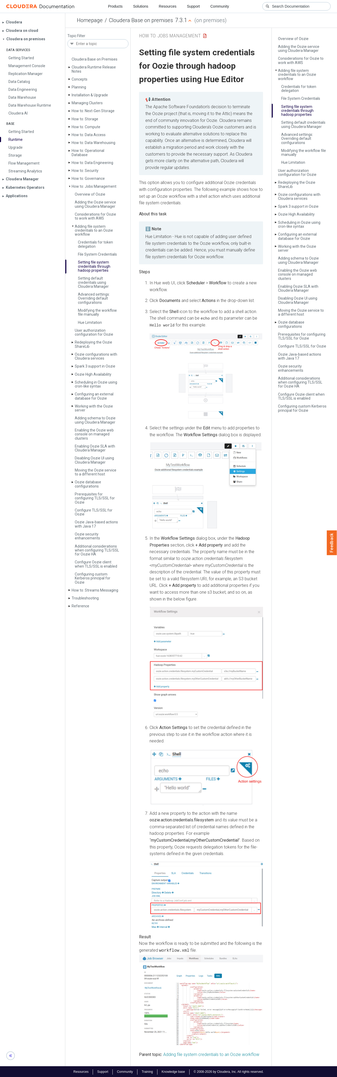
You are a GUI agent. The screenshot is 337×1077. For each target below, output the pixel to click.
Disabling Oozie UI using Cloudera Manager (94, 460)
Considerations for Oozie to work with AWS (95, 216)
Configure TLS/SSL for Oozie (93, 512)
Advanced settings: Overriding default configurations (94, 298)
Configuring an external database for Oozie (94, 396)
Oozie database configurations (88, 484)
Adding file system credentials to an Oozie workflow (94, 230)
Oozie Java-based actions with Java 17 (96, 524)
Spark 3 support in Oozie (95, 366)
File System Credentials (97, 254)
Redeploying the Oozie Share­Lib (93, 344)
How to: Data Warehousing (93, 143)
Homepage (90, 20)
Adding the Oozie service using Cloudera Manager (95, 204)
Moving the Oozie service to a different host (95, 472)
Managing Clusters (87, 103)
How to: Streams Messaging (95, 590)
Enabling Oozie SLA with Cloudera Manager (95, 448)
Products (115, 6)
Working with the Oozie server (94, 408)
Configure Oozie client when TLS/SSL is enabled (96, 564)
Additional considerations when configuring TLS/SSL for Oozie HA (97, 550)
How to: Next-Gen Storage (93, 111)
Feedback (331, 543)
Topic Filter (76, 36)
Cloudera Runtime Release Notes (94, 69)
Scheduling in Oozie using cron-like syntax (96, 384)
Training (147, 1071)
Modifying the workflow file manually (97, 312)
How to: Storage (85, 119)
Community (219, 6)
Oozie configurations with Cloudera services (96, 356)
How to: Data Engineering (92, 163)
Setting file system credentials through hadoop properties (94, 266)
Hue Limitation (90, 322)
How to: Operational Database (88, 152)
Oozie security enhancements (87, 536)
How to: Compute (86, 127)
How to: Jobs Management (94, 186)
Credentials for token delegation (95, 244)
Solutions (140, 6)
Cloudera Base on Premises (94, 59)
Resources (167, 6)
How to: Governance (88, 178)
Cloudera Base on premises (141, 20)
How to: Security (85, 170)
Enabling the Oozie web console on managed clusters (94, 434)
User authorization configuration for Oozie (94, 332)
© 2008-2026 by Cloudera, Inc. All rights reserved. (229, 1071)
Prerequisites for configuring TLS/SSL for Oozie (95, 498)
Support (193, 6)
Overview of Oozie (90, 194)
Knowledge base (173, 1071)
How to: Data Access (89, 135)
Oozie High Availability (93, 374)
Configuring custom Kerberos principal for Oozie (92, 578)
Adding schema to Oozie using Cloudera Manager (95, 420)
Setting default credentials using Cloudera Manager (93, 282)
